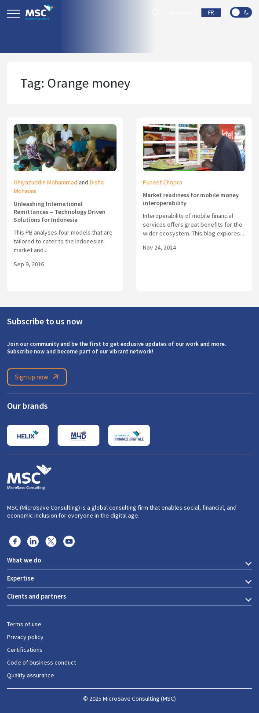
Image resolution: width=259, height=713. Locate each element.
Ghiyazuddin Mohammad (45, 182)
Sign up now (38, 376)
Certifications (25, 650)
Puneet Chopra (162, 182)
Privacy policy (25, 637)
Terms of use (24, 624)
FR (211, 12)
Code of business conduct (41, 662)
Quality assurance (30, 675)
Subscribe (181, 12)
